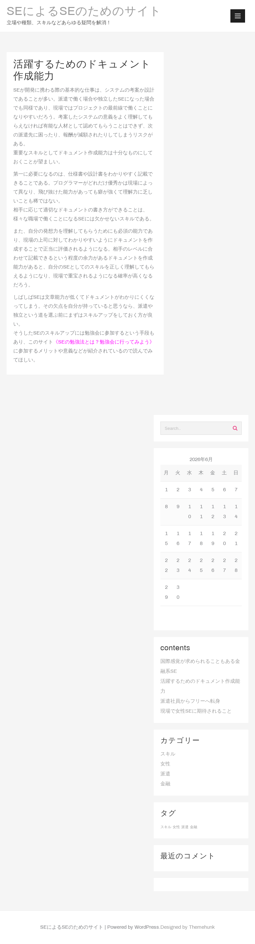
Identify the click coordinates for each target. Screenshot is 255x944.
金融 (165, 784)
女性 (165, 764)
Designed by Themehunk (187, 927)
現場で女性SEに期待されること (196, 711)
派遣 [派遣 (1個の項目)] (185, 827)
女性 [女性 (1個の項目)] (176, 827)
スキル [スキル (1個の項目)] (165, 827)
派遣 (165, 774)
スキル (167, 754)
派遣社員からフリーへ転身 (190, 701)
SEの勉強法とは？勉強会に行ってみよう (103, 342)
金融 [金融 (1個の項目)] (193, 827)
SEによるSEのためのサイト (84, 12)
